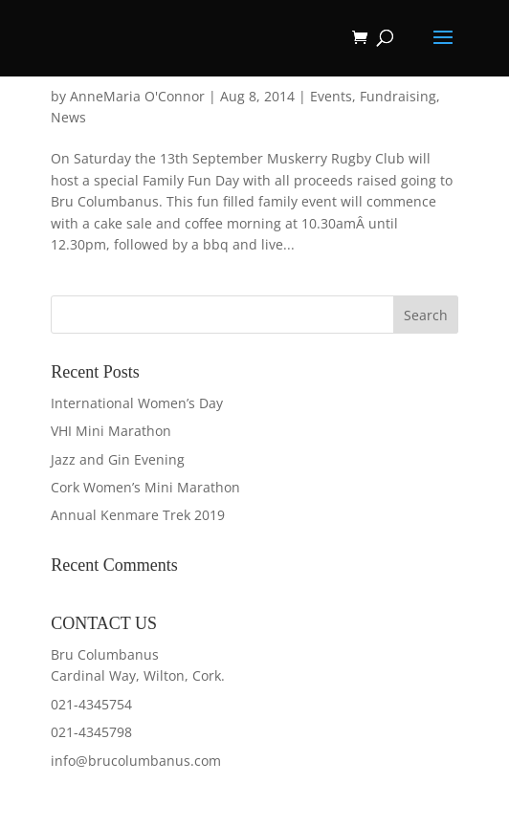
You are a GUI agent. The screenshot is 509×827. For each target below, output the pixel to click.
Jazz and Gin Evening (118, 459)
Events (331, 96)
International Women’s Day (137, 403)
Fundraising (398, 96)
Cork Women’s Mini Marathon (145, 487)
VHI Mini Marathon (111, 431)
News (68, 117)
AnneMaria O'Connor (137, 96)
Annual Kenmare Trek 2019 (138, 515)
